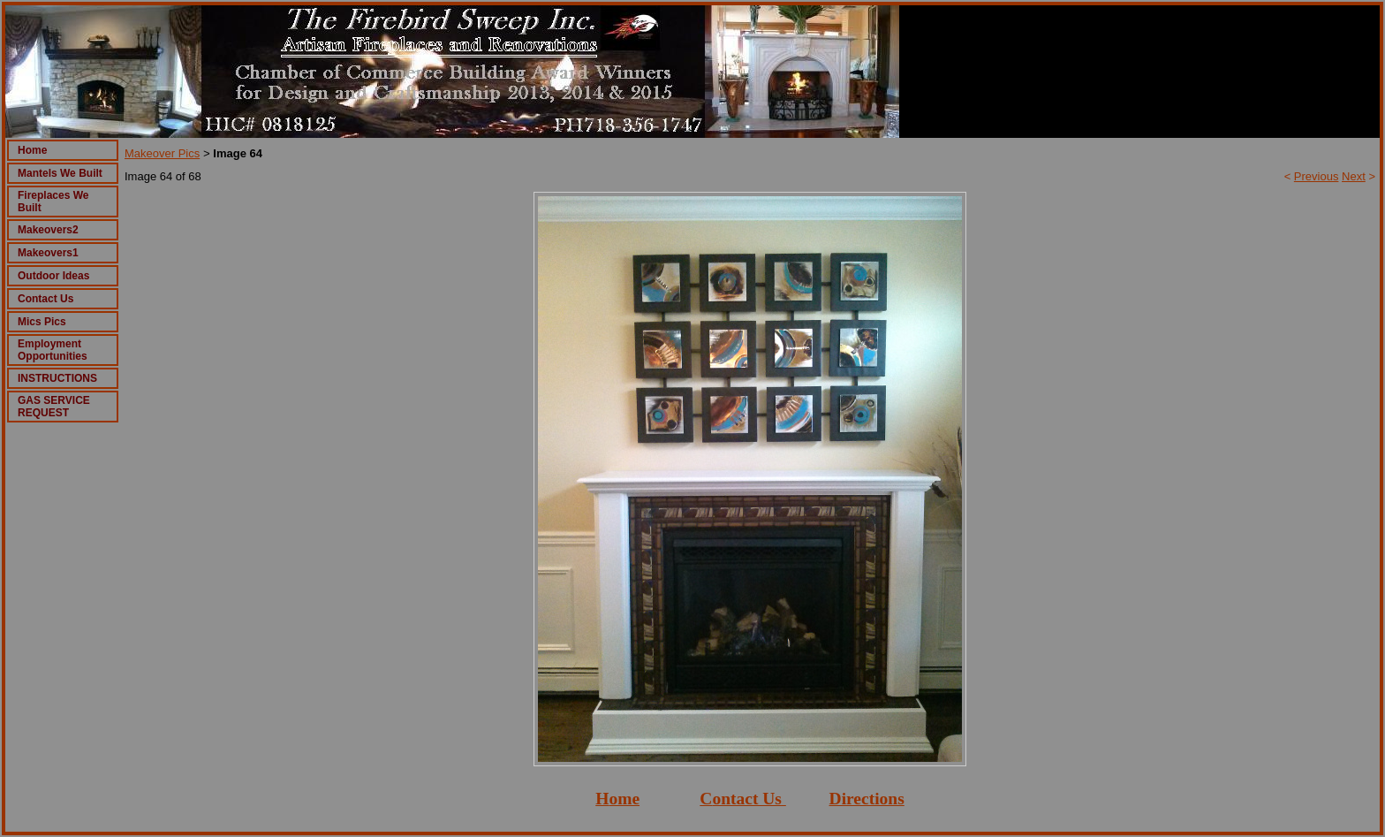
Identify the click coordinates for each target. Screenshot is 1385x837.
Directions (866, 798)
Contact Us (45, 299)
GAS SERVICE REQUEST (54, 406)
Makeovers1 (48, 253)
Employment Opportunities (52, 350)
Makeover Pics (162, 153)
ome (624, 798)
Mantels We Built (60, 173)
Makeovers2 (48, 230)
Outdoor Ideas (53, 276)
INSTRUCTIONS (57, 378)
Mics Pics (42, 322)
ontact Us (747, 798)
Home (32, 150)
